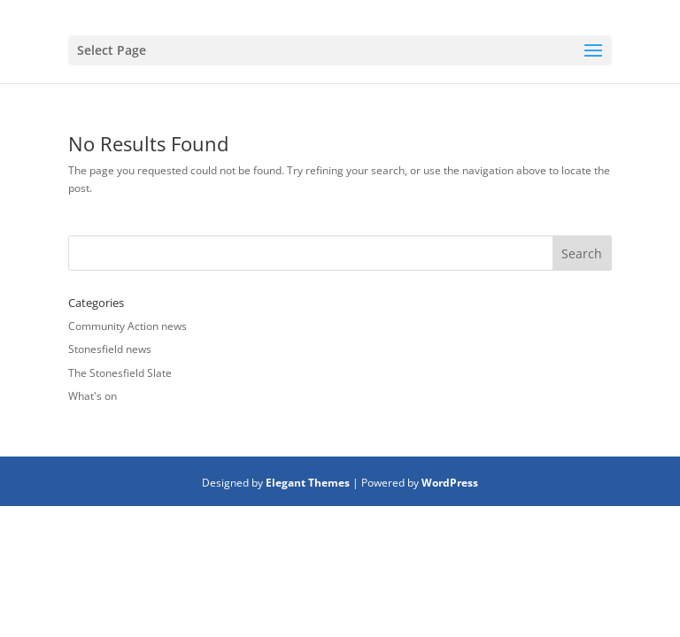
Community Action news (127, 326)
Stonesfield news (109, 349)
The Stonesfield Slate (120, 372)
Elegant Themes (308, 482)
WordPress (449, 482)
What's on (92, 395)
